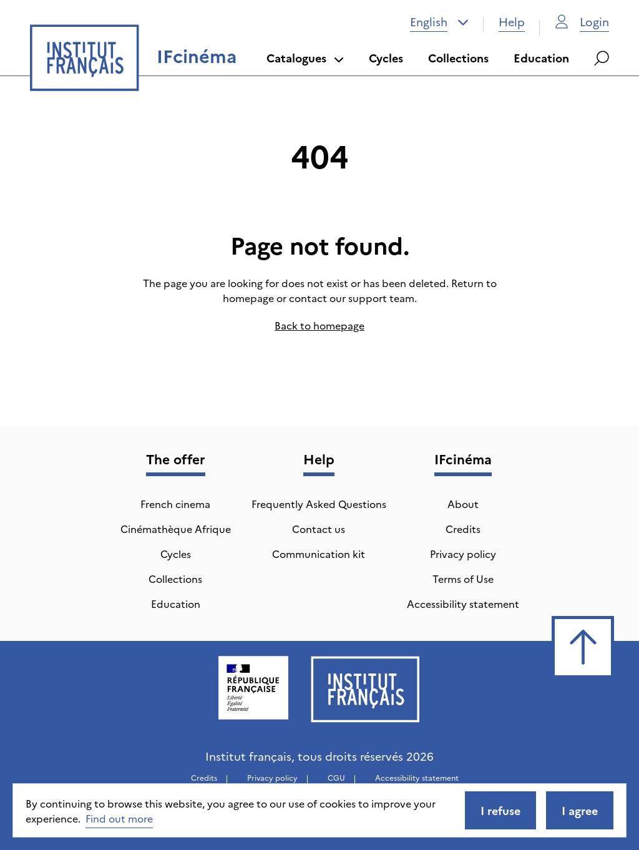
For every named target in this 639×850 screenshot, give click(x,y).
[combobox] (439, 21)
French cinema (175, 503)
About (463, 503)
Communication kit (318, 553)
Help (512, 21)
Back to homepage (319, 325)
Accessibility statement (463, 603)
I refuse (500, 810)
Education (541, 58)
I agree (580, 810)
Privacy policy (463, 553)
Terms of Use (463, 578)
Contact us (318, 528)
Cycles (386, 58)
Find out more (119, 818)
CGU (336, 777)
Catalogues (305, 58)
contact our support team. (353, 298)
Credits (463, 528)
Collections (458, 58)
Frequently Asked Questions (318, 503)
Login (582, 21)
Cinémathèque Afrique (175, 528)
